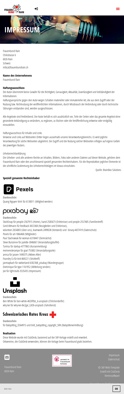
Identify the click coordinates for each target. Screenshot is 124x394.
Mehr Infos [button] (7, 388)
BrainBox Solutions (112, 170)
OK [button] (116, 388)
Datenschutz (114, 359)
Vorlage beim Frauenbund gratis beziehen (71, 341)
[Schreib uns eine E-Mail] (7, 357)
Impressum (114, 355)
